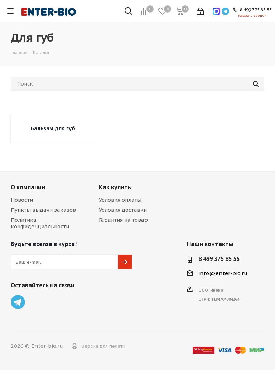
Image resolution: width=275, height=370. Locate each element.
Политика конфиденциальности (40, 223)
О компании (28, 187)
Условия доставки (123, 209)
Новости (22, 199)
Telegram (18, 302)
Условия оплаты (120, 199)
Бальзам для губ (52, 128)
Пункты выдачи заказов (43, 209)
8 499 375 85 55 (219, 258)
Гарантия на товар (123, 219)
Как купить (115, 187)
